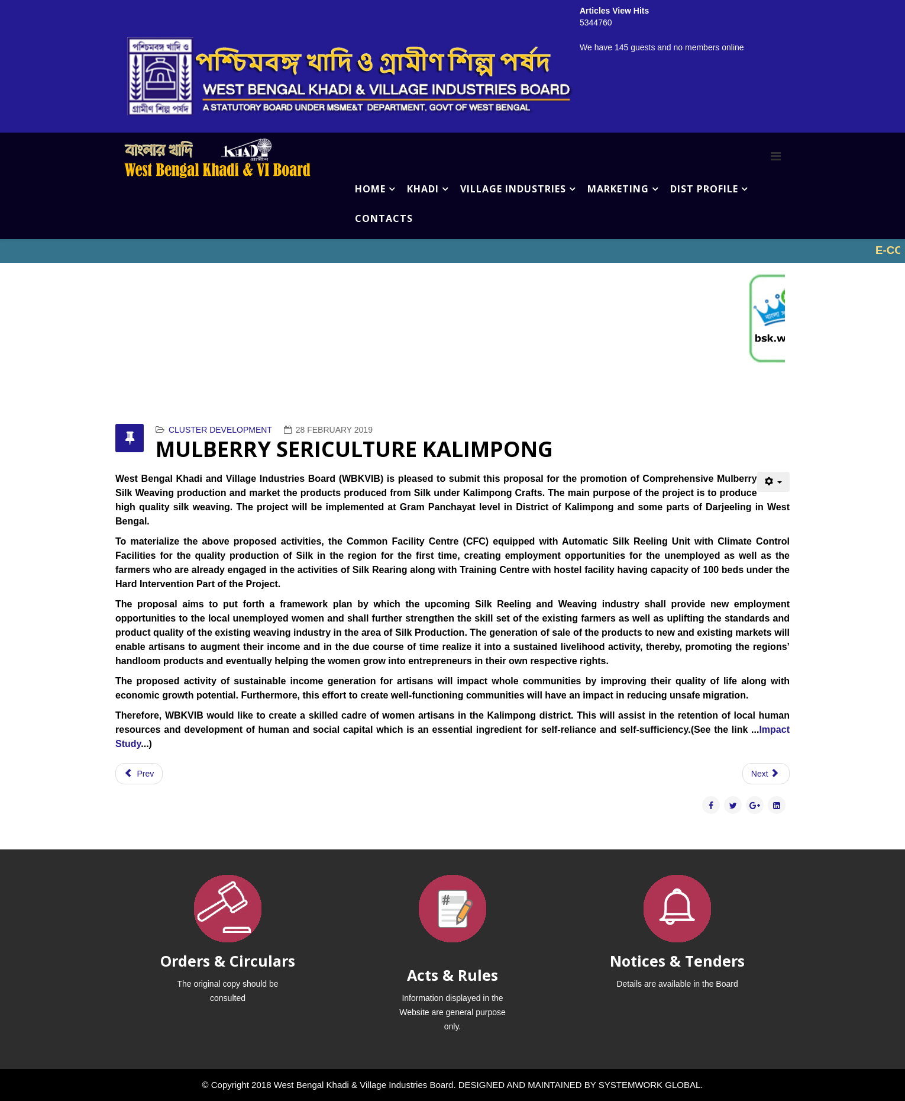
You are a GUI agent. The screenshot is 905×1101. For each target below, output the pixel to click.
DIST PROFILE (704, 188)
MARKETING (618, 188)
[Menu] (776, 156)
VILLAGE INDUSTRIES (513, 188)
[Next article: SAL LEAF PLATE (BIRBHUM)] (766, 773)
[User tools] (773, 482)
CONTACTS (384, 218)
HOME (370, 188)
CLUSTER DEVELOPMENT (220, 429)
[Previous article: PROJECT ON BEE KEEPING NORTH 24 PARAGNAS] (139, 773)
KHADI (423, 188)
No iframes (452, 251)
